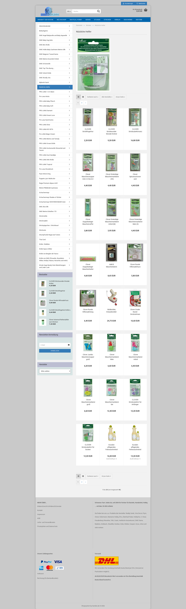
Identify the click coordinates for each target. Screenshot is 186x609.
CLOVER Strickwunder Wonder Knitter (111, 131)
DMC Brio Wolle (44, 45)
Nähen (88, 20)
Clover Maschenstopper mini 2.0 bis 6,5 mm (88, 176)
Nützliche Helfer (44, 87)
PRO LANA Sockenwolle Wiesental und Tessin (52, 149)
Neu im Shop (61, 20)
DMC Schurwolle (44, 64)
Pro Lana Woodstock (46, 169)
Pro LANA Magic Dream (47, 134)
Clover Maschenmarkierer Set (112, 402)
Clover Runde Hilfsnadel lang (87, 311)
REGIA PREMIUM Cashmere (48, 188)
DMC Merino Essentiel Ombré (49, 59)
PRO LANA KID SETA (46, 129)
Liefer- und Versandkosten (46, 522)
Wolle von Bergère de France (48, 254)
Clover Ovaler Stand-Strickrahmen (135, 312)
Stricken (107, 20)
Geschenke (128, 20)
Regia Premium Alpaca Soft (48, 183)
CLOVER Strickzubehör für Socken (88, 447)
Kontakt (39, 510)
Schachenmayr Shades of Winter (50, 197)
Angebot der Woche (45, 20)
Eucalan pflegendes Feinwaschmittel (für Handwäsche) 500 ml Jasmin (111, 447)
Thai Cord (42, 239)
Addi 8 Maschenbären (111, 265)
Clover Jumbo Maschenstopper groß (88, 357)
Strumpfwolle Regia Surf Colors (49, 235)
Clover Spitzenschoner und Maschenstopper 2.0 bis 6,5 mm (135, 176)
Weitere (139, 20)
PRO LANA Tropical (45, 164)
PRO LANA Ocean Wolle (47, 143)
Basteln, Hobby (76, 20)
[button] (78, 97)
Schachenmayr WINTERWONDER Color (52, 202)
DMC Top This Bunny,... (46, 68)
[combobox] (93, 97)
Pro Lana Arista (44, 96)
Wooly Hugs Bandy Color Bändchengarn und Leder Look (52, 266)
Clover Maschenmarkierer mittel (135, 357)
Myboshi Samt (44, 82)
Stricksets (42, 230)
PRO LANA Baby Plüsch (47, 101)
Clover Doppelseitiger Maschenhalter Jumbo (87, 266)
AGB (38, 518)
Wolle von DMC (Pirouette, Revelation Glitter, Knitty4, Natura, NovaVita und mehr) (53, 259)
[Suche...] (69, 11)
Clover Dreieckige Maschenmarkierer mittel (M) (112, 221)
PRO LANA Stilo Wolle (46, 160)
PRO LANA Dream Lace (47, 115)
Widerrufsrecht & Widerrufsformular (49, 506)
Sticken (97, 20)
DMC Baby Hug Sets (46, 40)
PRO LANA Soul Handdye (47, 155)
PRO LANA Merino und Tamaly (49, 139)
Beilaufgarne (43, 31)
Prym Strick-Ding (44, 174)
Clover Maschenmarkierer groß (88, 402)
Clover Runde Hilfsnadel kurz (135, 265)
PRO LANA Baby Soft (46, 106)
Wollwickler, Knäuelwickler (111, 311)
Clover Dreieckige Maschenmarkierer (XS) (112, 176)
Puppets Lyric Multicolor (47, 178)
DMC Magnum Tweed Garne (48, 54)
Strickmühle (43, 216)
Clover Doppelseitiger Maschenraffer (87, 221)
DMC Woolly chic (45, 78)
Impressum (41, 514)
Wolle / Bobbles (44, 244)
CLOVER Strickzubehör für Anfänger (135, 402)
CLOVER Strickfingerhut (87, 130)
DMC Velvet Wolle (45, 73)
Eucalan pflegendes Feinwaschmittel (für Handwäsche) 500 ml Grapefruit (135, 447)
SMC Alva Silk (43, 207)
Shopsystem (85, 606)
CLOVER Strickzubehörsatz (135, 130)
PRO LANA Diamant (45, 110)
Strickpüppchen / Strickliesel (48, 225)
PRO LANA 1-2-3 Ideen (46, 92)
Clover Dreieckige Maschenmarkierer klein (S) (135, 221)
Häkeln (117, 20)
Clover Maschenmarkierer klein (112, 357)
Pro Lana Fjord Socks (46, 120)
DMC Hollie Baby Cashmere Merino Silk (52, 49)
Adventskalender (44, 26)
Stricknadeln (43, 221)
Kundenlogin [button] (128, 3)
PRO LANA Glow (44, 125)
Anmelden (55, 351)
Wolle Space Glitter (45, 249)
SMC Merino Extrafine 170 (47, 211)
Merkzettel (141, 3)
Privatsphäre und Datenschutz (47, 526)
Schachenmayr (44, 192)
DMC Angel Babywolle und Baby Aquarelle (53, 35)
